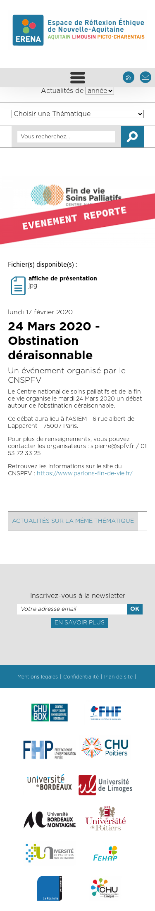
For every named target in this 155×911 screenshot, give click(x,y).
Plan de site (118, 676)
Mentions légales (37, 676)
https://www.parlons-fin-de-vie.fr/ (85, 474)
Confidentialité (81, 676)
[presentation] (77, 645)
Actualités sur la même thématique (73, 521)
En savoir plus (80, 623)
